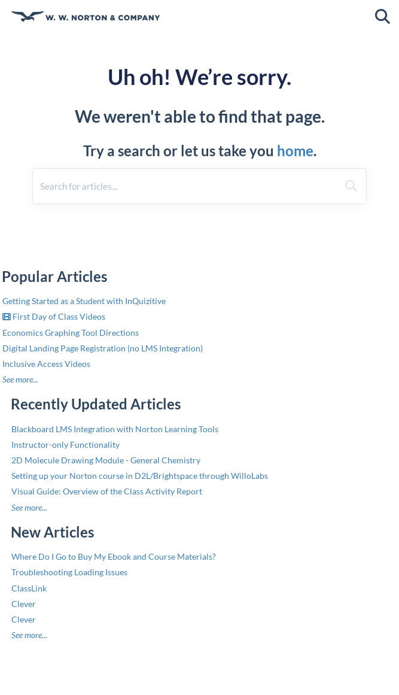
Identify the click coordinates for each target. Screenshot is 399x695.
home (295, 150)
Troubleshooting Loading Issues (69, 572)
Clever (23, 604)
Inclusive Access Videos (46, 364)
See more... (20, 379)
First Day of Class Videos (53, 316)
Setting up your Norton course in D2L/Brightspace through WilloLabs (139, 476)
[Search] (351, 186)
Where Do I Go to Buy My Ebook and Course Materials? (113, 556)
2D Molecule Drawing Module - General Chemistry (105, 460)
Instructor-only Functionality (65, 444)
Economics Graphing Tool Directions (70, 332)
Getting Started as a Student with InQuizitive (84, 301)
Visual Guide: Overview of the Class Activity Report (106, 491)
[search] (185, 186)
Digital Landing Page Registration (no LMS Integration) (102, 348)
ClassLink (29, 588)
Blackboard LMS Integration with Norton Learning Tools (114, 429)
